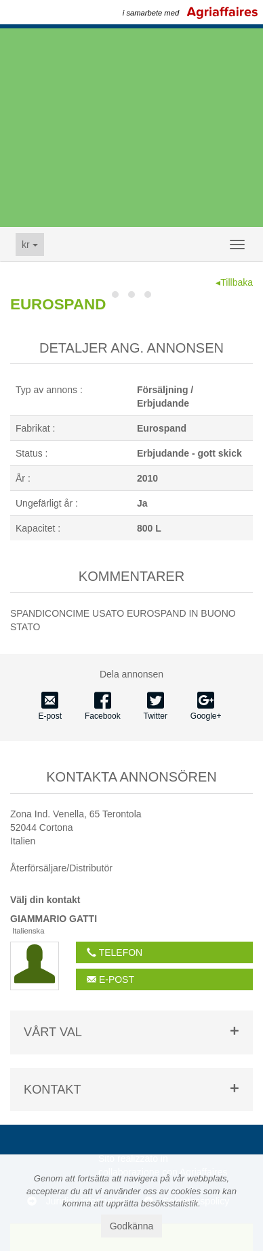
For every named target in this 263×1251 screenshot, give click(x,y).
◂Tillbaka (234, 282)
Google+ (206, 706)
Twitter (155, 706)
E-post (50, 706)
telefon (114, 952)
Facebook (103, 706)
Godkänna (132, 1226)
